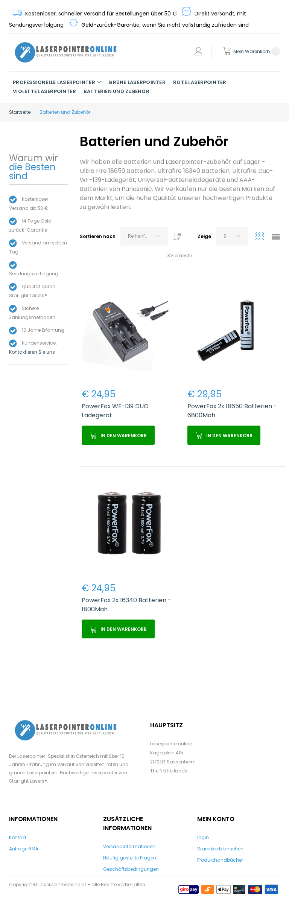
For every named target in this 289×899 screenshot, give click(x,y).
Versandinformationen (129, 846)
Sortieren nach (98, 236)
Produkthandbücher (220, 860)
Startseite (19, 112)
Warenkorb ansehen (220, 849)
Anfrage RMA (23, 849)
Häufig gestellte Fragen (129, 858)
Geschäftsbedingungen (131, 869)
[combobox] (144, 236)
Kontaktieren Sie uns (32, 352)
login (203, 837)
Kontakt (17, 837)
